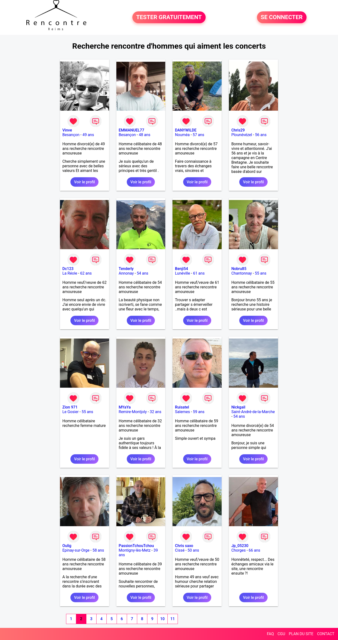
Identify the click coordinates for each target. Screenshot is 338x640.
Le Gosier (70, 411)
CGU (281, 634)
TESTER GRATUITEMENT (169, 17)
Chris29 (238, 130)
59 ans (198, 411)
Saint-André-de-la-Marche (253, 411)
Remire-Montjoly (133, 411)
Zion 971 (70, 407)
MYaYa (125, 407)
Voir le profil (84, 182)
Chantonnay (241, 273)
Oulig (66, 545)
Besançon (71, 134)
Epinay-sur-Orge (76, 550)
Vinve (67, 130)
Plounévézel (241, 134)
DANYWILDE (185, 130)
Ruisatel (182, 407)
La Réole (69, 273)
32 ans (155, 411)
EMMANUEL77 (131, 130)
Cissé (179, 550)
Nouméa (182, 134)
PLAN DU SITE (301, 634)
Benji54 (181, 268)
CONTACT (325, 634)
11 (172, 619)
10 (162, 619)
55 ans (260, 273)
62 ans (86, 273)
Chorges (238, 550)
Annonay (126, 273)
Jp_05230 (239, 545)
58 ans (98, 550)
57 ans (198, 134)
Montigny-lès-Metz (135, 550)
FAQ (270, 634)
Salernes (182, 411)
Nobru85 (238, 268)
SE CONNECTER (282, 17)
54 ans (142, 273)
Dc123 (68, 268)
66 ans (254, 550)
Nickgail (238, 407)
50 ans (193, 550)
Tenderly (126, 268)
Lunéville (182, 273)
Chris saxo (184, 545)
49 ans (88, 134)
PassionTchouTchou (136, 545)
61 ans (199, 273)
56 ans (261, 134)
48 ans (144, 134)
